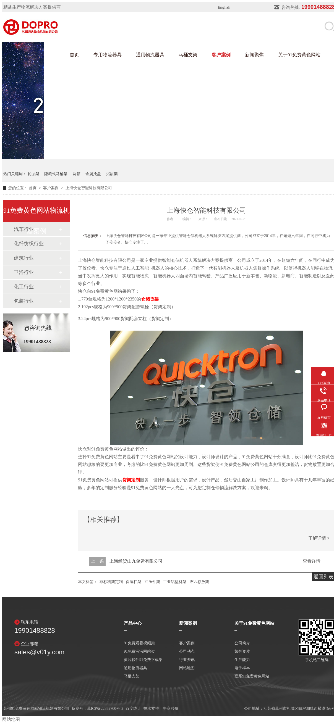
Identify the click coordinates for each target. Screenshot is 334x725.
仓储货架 (150, 299)
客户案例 (221, 54)
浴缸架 (112, 174)
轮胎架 (33, 174)
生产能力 (242, 660)
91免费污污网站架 (139, 651)
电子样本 (242, 668)
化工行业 (24, 286)
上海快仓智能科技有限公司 (89, 188)
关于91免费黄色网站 (299, 54)
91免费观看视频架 (139, 643)
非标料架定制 (111, 582)
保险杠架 (133, 582)
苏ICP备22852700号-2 (105, 708)
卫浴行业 (24, 272)
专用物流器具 (107, 54)
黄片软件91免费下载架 (143, 660)
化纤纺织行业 (29, 243)
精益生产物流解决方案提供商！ (34, 7)
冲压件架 (152, 582)
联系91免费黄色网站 (251, 676)
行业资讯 (187, 660)
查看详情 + (313, 561)
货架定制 (131, 480)
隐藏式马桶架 (55, 174)
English (224, 7)
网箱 (76, 174)
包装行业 (24, 301)
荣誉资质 (242, 651)
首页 (74, 54)
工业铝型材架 (174, 582)
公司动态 (187, 651)
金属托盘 (93, 174)
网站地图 (187, 668)
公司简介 (242, 643)
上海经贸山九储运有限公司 (136, 561)
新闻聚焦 (254, 54)
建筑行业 (24, 258)
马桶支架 (188, 54)
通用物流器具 (150, 54)
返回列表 (323, 576)
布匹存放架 (199, 582)
